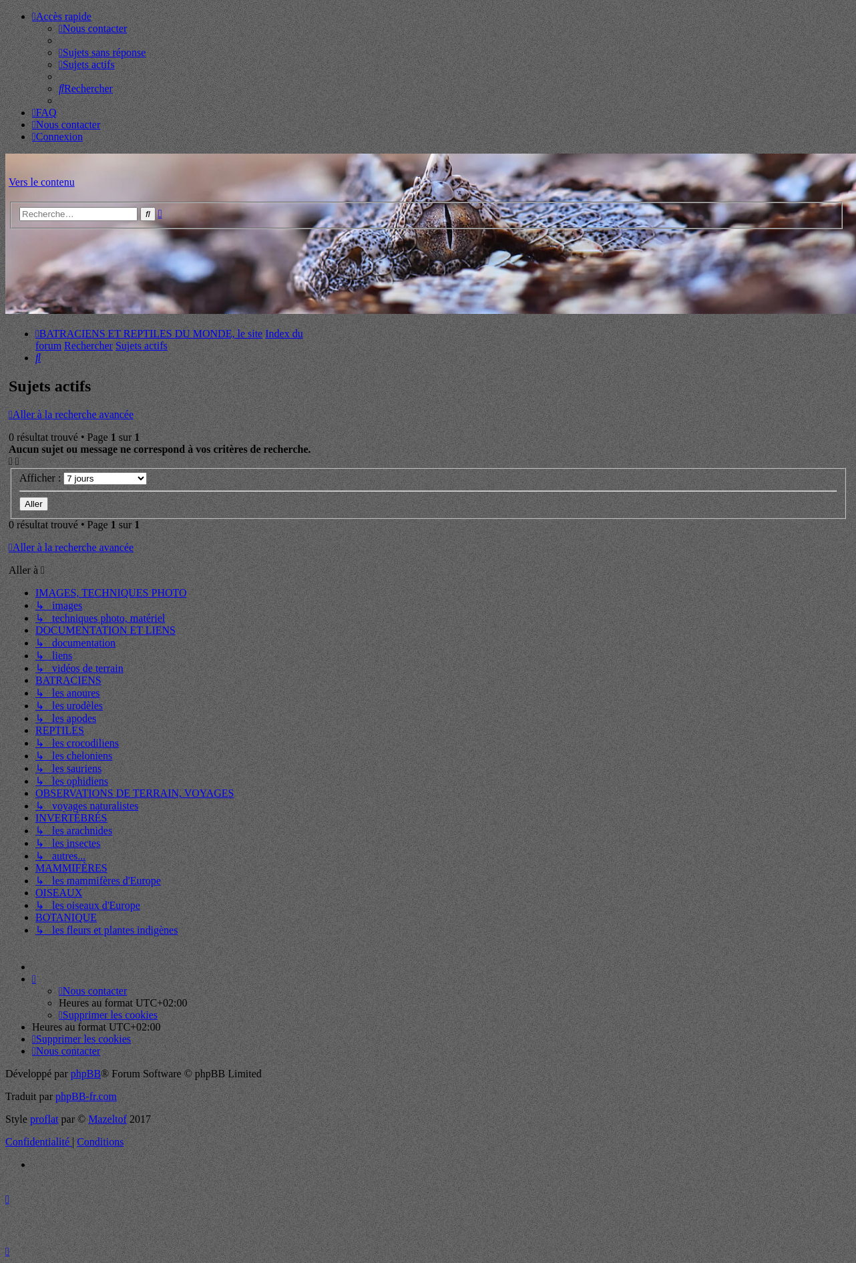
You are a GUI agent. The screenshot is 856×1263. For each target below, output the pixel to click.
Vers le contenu (42, 182)
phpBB (86, 1073)
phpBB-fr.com (86, 1096)
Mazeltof (107, 1119)
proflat (44, 1119)
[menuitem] (93, 28)
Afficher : (83, 478)
